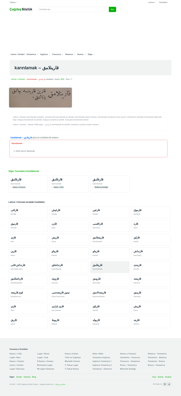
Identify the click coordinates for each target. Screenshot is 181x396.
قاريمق (137, 292)
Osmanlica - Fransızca (130, 357)
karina (136, 324)
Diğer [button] (90, 54)
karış (54, 241)
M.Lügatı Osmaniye (45, 369)
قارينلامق (97, 265)
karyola (96, 324)
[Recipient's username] (73, 9)
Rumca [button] (80, 54)
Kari (12, 310)
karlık (136, 241)
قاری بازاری (58, 306)
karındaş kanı (17, 269)
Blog (34, 377)
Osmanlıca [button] (31, 54)
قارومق (96, 278)
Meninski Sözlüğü (128, 369)
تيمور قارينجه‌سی (61, 292)
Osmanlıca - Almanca (157, 357)
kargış (54, 214)
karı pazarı (56, 310)
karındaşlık (56, 269)
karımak (137, 296)
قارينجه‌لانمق (99, 292)
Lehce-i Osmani (18, 79)
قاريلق (96, 306)
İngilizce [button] (44, 54)
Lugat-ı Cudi (42, 357)
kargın (95, 214)
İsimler (19, 377)
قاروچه (55, 278)
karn (54, 228)
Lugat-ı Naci (15, 357)
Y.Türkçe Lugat (71, 365)
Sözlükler (163, 2)
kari (12, 241)
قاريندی (137, 265)
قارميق (14, 223)
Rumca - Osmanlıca (156, 365)
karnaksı (96, 228)
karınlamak (15, 184)
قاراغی (14, 210)
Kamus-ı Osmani (17, 361)
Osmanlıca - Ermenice (102, 369)
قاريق (14, 320)
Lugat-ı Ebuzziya (17, 369)
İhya (154, 377)
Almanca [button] (69, 54)
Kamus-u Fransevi (19, 187)
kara (136, 228)
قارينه (136, 320)
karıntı (136, 269)
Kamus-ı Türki (58, 187)
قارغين (96, 210)
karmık (13, 228)
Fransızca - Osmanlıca (130, 361)
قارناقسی (98, 223)
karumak (96, 283)
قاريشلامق (98, 237)
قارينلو (55, 251)
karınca (137, 283)
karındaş (137, 255)
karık (13, 324)
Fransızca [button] (56, 54)
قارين (13, 251)
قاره (136, 223)
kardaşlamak (16, 283)
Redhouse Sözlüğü (101, 187)
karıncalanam (99, 296)
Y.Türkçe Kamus (72, 369)
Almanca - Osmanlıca (157, 354)
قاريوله (96, 320)
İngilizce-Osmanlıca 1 (102, 361)
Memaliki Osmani (72, 361)
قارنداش (138, 251)
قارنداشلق (57, 265)
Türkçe (13, 2)
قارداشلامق (17, 278)
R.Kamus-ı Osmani (45, 361)
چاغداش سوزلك (60, 384)
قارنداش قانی (18, 265)
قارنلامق (16, 179)
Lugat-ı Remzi (43, 354)
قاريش (55, 237)
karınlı (54, 255)
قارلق (137, 237)
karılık (95, 310)
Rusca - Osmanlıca (128, 365)
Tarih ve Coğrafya (73, 357)
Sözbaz (168, 377)
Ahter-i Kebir (98, 354)
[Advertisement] (90, 32)
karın (13, 255)
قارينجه (137, 278)
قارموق (137, 210)
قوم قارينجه (17, 292)
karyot (54, 324)
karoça (55, 283)
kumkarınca (16, 296)
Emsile (160, 377)
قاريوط (55, 320)
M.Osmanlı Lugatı (44, 365)
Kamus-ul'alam (71, 354)
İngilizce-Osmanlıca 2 (102, 365)
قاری (13, 237)
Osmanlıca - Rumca (156, 361)
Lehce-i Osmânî (18, 54)
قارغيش (56, 210)
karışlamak (97, 241)
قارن (54, 223)
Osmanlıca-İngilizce (101, 357)
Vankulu (27, 377)
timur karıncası (58, 296)
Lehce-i (151, 2)
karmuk (137, 214)
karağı (13, 214)
